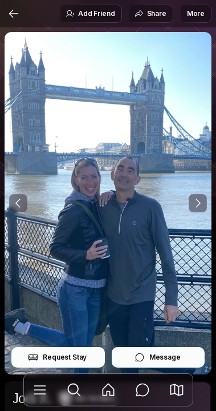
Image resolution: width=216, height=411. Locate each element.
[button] (176, 390)
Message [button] (158, 357)
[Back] (14, 14)
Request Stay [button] (57, 357)
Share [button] (150, 13)
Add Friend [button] (90, 13)
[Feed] (108, 390)
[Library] (40, 390)
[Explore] (74, 390)
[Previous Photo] (18, 203)
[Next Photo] (198, 203)
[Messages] (142, 390)
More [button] (196, 13)
